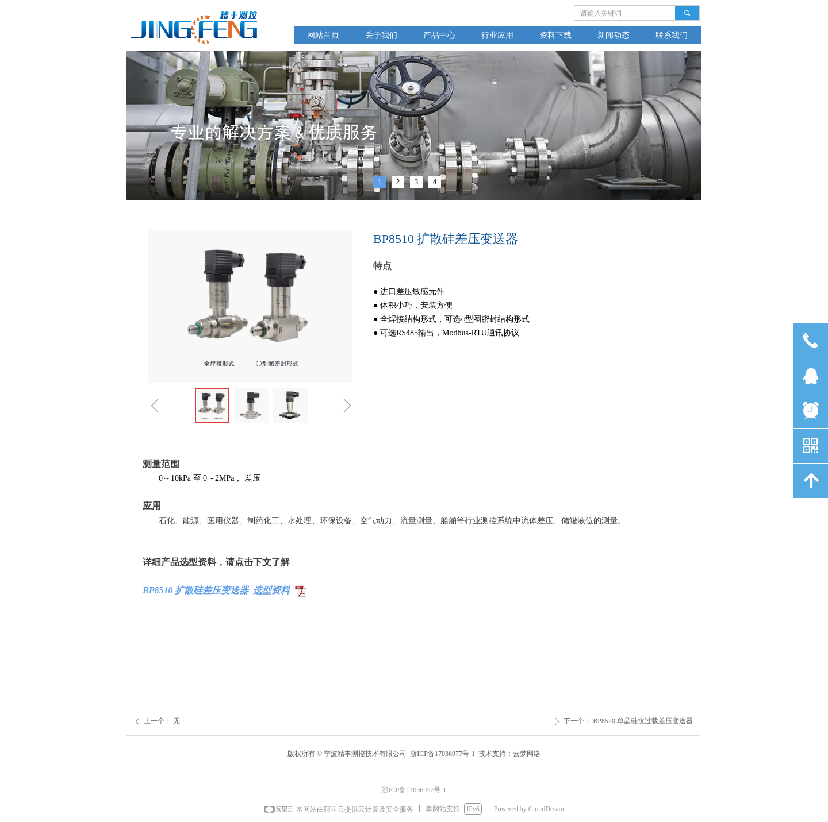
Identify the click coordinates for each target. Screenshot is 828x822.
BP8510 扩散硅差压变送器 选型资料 (216, 590)
